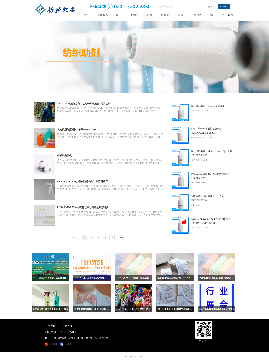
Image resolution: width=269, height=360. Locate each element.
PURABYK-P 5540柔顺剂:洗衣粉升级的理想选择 (83, 207)
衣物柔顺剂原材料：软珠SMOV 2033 (76, 129)
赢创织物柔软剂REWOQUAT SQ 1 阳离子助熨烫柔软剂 (211, 153)
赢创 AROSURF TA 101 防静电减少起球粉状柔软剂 (210, 175)
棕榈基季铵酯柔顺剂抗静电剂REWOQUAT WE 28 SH (206, 130)
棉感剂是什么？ (65, 155)
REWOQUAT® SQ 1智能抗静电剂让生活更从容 (82, 181)
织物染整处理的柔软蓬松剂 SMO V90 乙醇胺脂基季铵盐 (210, 198)
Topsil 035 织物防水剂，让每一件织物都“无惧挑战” (84, 103)
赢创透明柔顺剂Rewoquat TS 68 (207, 106)
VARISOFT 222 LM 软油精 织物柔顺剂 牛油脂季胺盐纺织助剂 (211, 220)
